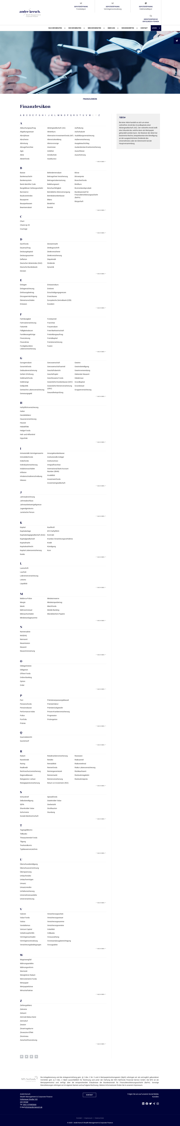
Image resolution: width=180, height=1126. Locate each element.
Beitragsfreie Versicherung (57, 176)
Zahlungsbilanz (26, 1005)
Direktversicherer (53, 252)
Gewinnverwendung (82, 370)
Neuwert (23, 647)
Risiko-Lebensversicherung (85, 767)
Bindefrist (51, 203)
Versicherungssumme (55, 921)
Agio (22, 151)
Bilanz (49, 200)
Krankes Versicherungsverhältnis (60, 539)
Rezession (78, 756)
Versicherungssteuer (55, 918)
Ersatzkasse (52, 296)
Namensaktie (25, 632)
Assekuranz (51, 159)
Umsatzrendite (25, 887)
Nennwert (24, 639)
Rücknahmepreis (81, 779)
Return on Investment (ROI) (57, 783)
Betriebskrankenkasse (55, 196)
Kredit (49, 543)
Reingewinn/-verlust (28, 779)
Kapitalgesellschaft (27, 539)
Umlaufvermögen (26, 880)
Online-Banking (26, 677)
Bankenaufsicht (26, 176)
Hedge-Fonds (25, 431)
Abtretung (24, 143)
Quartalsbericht (26, 737)
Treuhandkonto (26, 845)
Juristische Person (27, 512)
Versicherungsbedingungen (30, 945)
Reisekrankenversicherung (57, 756)
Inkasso (23, 480)
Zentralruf (24, 1021)
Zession (23, 1025)
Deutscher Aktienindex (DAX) (31, 263)
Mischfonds (51, 606)
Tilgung (23, 842)
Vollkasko (51, 933)
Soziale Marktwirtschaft (29, 816)
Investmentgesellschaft (56, 483)
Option (22, 681)
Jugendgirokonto (26, 508)
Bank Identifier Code (28, 184)
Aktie (22, 155)
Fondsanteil (51, 319)
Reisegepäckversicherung (30, 783)
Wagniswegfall (25, 960)
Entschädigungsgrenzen (56, 292)
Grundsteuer (79, 386)
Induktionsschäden (27, 469)
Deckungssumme (26, 255)
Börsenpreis (79, 176)
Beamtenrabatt (26, 207)
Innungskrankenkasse (55, 453)
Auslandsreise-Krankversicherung (88, 147)
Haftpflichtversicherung (29, 407)
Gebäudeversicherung (28, 370)
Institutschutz (52, 461)
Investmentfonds (53, 479)
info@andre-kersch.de (33, 1107)
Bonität (50, 207)
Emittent (50, 289)
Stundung (51, 812)
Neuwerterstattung (27, 651)
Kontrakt (50, 535)
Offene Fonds (25, 674)
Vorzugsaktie (52, 945)
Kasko (22, 554)
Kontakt (144, 28)
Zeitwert (23, 1013)
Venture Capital (26, 929)
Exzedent (50, 304)
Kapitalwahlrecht (26, 546)
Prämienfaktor (52, 704)
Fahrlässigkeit (25, 319)
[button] (21, 1056)
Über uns (113, 28)
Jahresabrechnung (27, 497)
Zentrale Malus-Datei (28, 1017)
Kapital (23, 527)
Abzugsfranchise (26, 147)
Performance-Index (27, 712)
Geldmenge (24, 382)
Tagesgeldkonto (26, 830)
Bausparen (24, 200)
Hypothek (24, 438)
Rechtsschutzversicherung (30, 771)
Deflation (23, 259)
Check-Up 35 (25, 225)
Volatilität (51, 929)
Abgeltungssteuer (27, 132)
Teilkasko (23, 834)
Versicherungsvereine (55, 925)
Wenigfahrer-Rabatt (27, 975)
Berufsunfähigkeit (54, 188)
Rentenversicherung (55, 779)
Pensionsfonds (26, 704)
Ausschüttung (80, 155)
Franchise (51, 323)
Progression (52, 715)
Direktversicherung (54, 255)
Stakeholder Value (54, 801)
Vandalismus (25, 925)
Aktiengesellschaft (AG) (56, 128)
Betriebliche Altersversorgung (58, 192)
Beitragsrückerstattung (56, 180)
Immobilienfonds (26, 457)
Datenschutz (99, 1118)
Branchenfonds (81, 180)
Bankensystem (26, 180)
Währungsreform (26, 967)
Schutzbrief (24, 797)
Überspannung (26, 872)
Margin (23, 602)
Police (22, 715)
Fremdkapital (52, 338)
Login (156, 28)
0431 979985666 (29, 1105)
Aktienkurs (51, 132)
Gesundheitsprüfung (55, 392)
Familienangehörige (27, 334)
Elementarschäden (27, 300)
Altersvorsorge (53, 143)
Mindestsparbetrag (54, 602)
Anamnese (51, 147)
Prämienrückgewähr (55, 708)
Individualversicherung (29, 465)
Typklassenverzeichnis (28, 849)
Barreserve (24, 192)
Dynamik (50, 267)
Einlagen (23, 285)
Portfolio (23, 719)
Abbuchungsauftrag (28, 128)
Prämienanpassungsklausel (58, 700)
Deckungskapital (26, 252)
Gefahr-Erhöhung (27, 374)
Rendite (50, 760)
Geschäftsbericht (54, 370)
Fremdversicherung (54, 342)
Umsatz (23, 883)
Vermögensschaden (28, 937)
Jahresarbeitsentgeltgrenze (30, 505)
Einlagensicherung (27, 289)
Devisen (23, 271)
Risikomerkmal (80, 764)
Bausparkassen (26, 203)
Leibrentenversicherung (29, 576)
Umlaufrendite (25, 876)
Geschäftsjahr (52, 374)
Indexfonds (24, 461)
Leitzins (23, 580)
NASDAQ (23, 636)
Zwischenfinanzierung (28, 1040)
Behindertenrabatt (54, 173)
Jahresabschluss (26, 501)
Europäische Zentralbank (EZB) (59, 300)
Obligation (24, 670)
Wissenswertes (130, 28)
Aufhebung (79, 128)
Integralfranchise (53, 465)
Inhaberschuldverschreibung (31, 476)
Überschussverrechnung (29, 868)
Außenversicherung (82, 139)
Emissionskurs (52, 285)
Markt (22, 606)
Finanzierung (25, 338)
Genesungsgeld (26, 393)
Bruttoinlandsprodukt (83, 188)
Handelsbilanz (25, 415)
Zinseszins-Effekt (26, 1032)
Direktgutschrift (53, 248)
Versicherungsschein (55, 914)
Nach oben (101, 161)
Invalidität (51, 475)
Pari (21, 700)
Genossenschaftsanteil (56, 367)
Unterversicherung (27, 899)
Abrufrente (24, 139)
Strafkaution (52, 808)
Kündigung (51, 546)
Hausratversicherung (28, 419)
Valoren (23, 914)
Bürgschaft (79, 201)
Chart (22, 221)
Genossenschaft (53, 363)
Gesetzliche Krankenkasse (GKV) (60, 382)
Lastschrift (24, 568)
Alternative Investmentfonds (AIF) (60, 136)
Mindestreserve (53, 598)
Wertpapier (24, 983)
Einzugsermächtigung (28, 296)
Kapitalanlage (25, 531)
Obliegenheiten (26, 666)
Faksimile (23, 327)
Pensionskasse (26, 708)
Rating (22, 764)
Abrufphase (24, 136)
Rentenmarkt (52, 775)
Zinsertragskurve (26, 1029)
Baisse (22, 173)
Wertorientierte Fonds (28, 979)
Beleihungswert (53, 184)
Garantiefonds (25, 367)
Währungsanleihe (27, 963)
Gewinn (77, 363)
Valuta (22, 921)
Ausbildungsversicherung (84, 136)
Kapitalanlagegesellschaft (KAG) (32, 535)
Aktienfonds (24, 159)
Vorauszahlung (53, 937)
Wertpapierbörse (26, 987)
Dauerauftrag (25, 248)
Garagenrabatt (26, 363)
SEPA (22, 804)
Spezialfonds (52, 797)
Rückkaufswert (80, 771)
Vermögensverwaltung (29, 941)
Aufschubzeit (80, 132)
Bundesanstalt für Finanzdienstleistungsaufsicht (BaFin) (86, 195)
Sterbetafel (51, 804)
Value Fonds (25, 918)
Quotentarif (24, 741)
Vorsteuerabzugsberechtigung (59, 941)
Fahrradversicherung (28, 323)
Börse (77, 173)
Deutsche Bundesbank (28, 267)
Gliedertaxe (79, 378)
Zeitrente (23, 1009)
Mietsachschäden (27, 614)
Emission (23, 304)
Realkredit (24, 767)
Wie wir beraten (76, 28)
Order (22, 685)
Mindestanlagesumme (28, 618)
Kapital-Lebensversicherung (31, 550)
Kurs (49, 550)
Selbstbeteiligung (26, 801)
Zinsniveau (24, 1036)
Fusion (49, 346)
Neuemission (25, 643)
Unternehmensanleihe (28, 895)
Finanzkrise (24, 342)
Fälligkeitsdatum (26, 331)
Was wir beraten (56, 28)
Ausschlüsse (79, 151)
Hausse (23, 423)
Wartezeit (23, 971)
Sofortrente (24, 812)
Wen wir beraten (96, 28)
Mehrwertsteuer (26, 610)
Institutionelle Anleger (55, 457)
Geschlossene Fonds (55, 378)
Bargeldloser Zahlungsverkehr (31, 188)
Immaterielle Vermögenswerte (31, 453)
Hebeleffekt (24, 427)
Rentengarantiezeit (54, 771)
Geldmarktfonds (26, 378)
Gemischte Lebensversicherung (32, 390)
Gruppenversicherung (83, 390)
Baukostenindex (26, 196)
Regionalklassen (26, 775)
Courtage (23, 229)
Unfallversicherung (27, 891)
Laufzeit (23, 572)
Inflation (23, 472)
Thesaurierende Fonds (28, 838)
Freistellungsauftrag (55, 334)
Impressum (88, 1118)
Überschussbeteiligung (29, 864)
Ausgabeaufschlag (82, 143)
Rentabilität (51, 764)
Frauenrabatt (52, 327)
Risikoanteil (79, 760)
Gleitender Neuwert (82, 374)
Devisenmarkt (52, 244)
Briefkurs (78, 184)
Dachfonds (24, 244)
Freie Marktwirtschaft (55, 331)
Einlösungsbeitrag (27, 292)
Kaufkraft (51, 527)
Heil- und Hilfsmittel (27, 434)
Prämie (23, 723)
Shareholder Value (27, 808)
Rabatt (22, 756)
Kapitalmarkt (25, 543)
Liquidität (23, 584)
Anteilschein (52, 155)
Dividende (51, 263)
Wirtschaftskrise (26, 990)
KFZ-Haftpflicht (53, 531)
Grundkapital (80, 382)
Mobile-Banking (53, 610)
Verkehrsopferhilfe (27, 933)
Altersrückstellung (54, 139)
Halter (22, 411)
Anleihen (50, 151)
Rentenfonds (52, 767)
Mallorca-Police (26, 598)
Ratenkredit (24, 760)
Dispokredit (51, 259)
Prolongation (52, 719)
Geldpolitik (24, 386)
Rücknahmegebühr (82, 775)
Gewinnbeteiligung (82, 367)
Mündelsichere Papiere (56, 614)
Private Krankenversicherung (58, 712)
